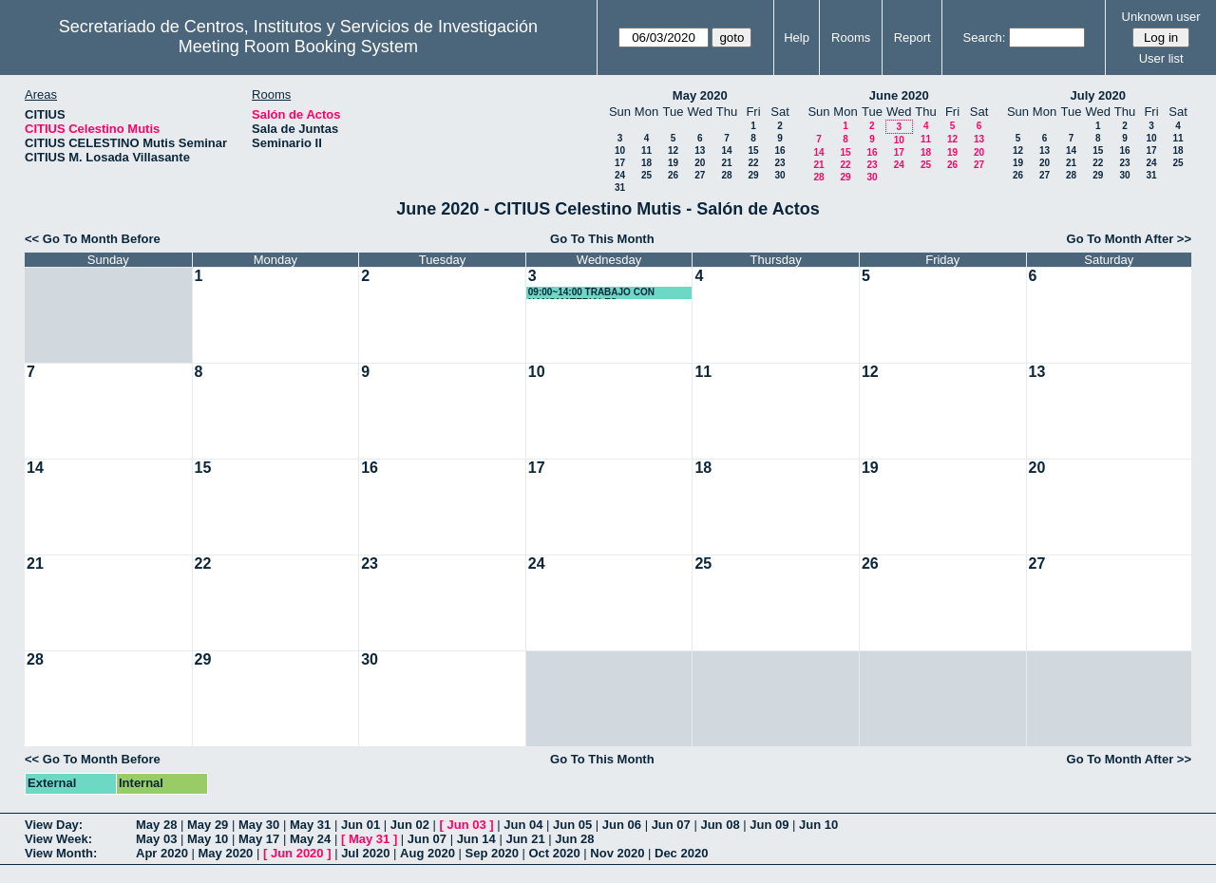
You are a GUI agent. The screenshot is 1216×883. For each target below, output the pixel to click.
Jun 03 (465, 824)
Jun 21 (524, 839)
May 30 (258, 824)
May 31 (310, 824)
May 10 (207, 839)
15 (753, 150)
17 (620, 163)
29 (753, 175)
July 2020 (1098, 95)
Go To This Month (602, 239)
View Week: (58, 839)
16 (779, 150)
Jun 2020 (297, 853)
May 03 (156, 839)
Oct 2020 (554, 853)
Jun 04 (523, 824)
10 (620, 150)
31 (620, 187)
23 (779, 163)
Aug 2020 (427, 853)
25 (646, 175)
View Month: (61, 853)
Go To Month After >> (1129, 239)
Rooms (850, 37)
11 (646, 150)
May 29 (207, 824)
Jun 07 (671, 824)
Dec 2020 (681, 853)
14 (726, 150)
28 (726, 175)
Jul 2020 (365, 853)
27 (699, 175)
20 (699, 163)
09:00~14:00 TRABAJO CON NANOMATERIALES (591, 293)
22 (753, 163)
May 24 (310, 839)
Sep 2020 (492, 853)
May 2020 (700, 95)
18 (646, 163)
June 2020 (899, 95)
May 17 (258, 839)
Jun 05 (572, 824)
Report (912, 37)
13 (699, 150)
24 (620, 175)
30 (779, 175)
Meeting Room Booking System (298, 46)
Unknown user (1161, 16)
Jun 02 (409, 824)
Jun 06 (621, 824)
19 (673, 163)
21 (726, 163)
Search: (984, 37)
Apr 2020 (162, 853)
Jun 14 (476, 839)
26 (673, 175)
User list (1161, 58)
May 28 (156, 824)
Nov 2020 (617, 853)
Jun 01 (360, 824)
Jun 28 (574, 839)
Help (796, 37)
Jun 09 (769, 824)
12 (673, 150)
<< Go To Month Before (93, 239)
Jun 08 (719, 824)
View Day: (54, 824)
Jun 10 (818, 824)
